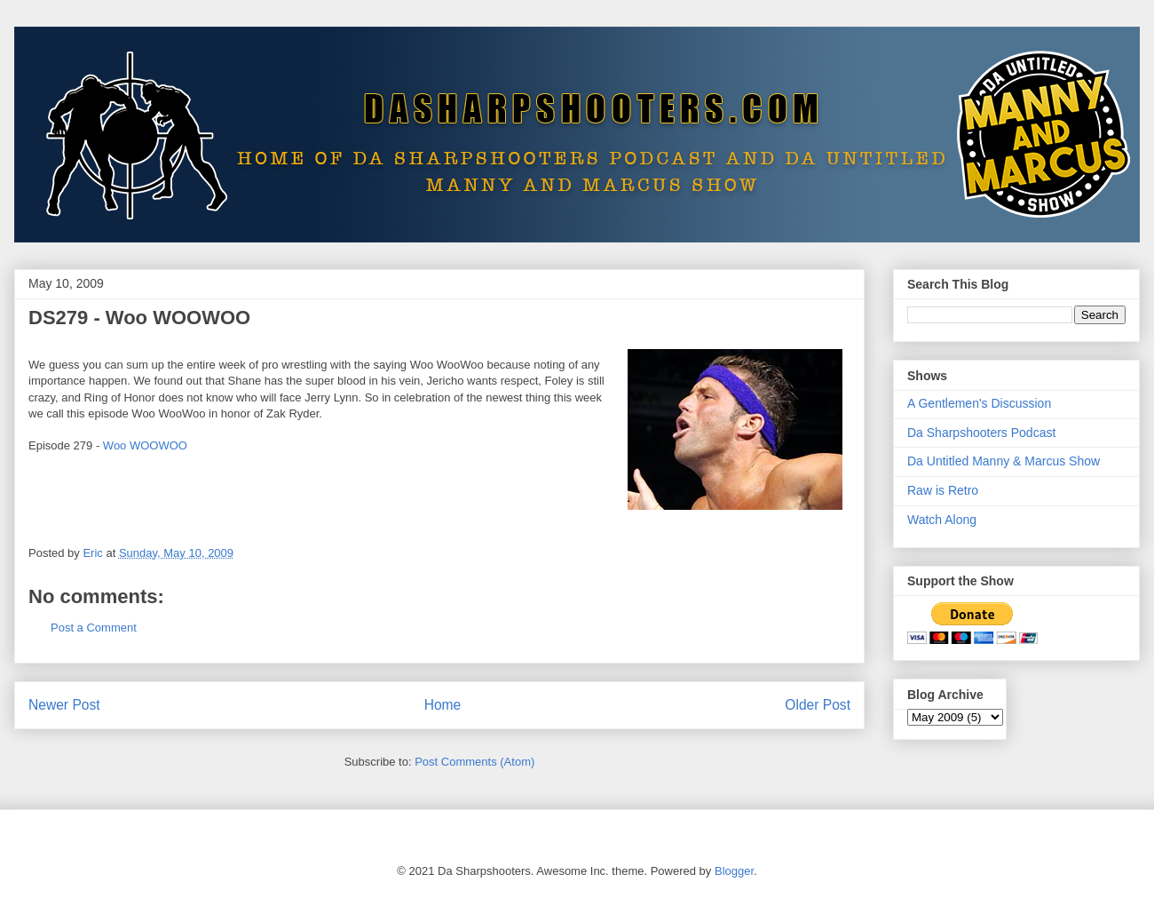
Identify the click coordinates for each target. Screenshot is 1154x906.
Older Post (817, 704)
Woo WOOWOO (145, 445)
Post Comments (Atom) (474, 761)
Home (443, 704)
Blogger (734, 871)
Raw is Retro (942, 490)
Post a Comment (94, 627)
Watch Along (941, 520)
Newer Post (64, 704)
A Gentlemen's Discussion (979, 403)
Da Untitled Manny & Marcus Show (1003, 461)
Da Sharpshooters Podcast (981, 432)
